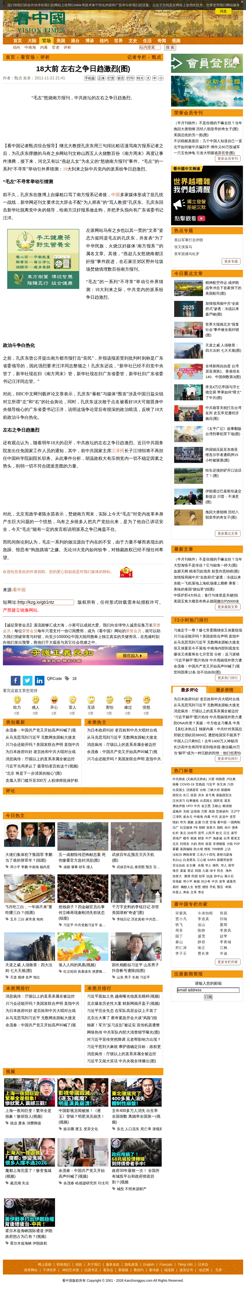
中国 (115, 194)
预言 (149, 867)
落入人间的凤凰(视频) (77, 965)
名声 (28, 977)
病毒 (175, 784)
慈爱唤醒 (99, 971)
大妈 (194, 844)
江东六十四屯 (206, 854)
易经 (176, 887)
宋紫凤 (181, 913)
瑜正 (201, 948)
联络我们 (63, 1264)
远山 (201, 925)
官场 (46, 40)
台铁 (203, 790)
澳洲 (187, 876)
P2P (237, 844)
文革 (194, 892)
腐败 (190, 822)
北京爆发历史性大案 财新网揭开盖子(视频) (123, 1003)
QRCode (54, 679)
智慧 (198, 887)
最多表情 (224, 690)
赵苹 (224, 936)
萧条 (21, 1123)
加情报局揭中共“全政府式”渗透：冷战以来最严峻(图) (222, 308)
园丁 (179, 936)
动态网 (204, 1270)
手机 (212, 887)
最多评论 (189, 690)
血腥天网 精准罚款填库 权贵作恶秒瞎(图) (206, 571)
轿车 (82, 867)
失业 (25, 1183)
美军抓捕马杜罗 (186, 254)
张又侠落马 (183, 247)
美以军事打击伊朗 (188, 240)
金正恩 (206, 806)
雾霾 (175, 849)
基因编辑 (186, 849)
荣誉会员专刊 (188, 113)
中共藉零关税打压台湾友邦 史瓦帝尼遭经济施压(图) (223, 413)
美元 (183, 833)
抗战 (209, 876)
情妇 (175, 822)
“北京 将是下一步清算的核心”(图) (34, 773)
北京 (175, 844)
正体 (101, 78)
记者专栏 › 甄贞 (144, 57)
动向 (16, 47)
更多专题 (231, 261)
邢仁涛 (181, 948)
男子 (127, 977)
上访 (227, 849)
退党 (227, 800)
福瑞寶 (169, 1270)
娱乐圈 (68, 1129)
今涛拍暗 (205, 913)
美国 (60, 40)
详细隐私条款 (48, 11)
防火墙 (198, 849)
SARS (211, 860)
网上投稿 (44, 1264)
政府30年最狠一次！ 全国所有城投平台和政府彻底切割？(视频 (136, 1176)
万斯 (204, 811)
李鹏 (24, 867)
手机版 (90, 78)
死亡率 (146, 1129)
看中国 (42, 22)
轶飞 (179, 925)
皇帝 (222, 881)
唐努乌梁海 (224, 854)
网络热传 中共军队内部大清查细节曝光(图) (123, 1032)
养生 (201, 892)
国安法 (177, 795)
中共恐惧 (152, 919)
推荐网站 (30, 1270)
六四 (230, 784)
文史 (133, 40)
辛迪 (224, 953)
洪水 (201, 795)
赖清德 (227, 806)
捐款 (78, 1264)
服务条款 (112, 1264)
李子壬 (181, 953)
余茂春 (68, 1183)
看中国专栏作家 (191, 904)
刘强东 (184, 844)
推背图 (140, 867)
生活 (147, 40)
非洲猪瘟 (219, 844)
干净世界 (49, 1270)
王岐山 (216, 806)
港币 (234, 833)
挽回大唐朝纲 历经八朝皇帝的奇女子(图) (206, 129)
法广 (175, 827)
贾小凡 (181, 919)
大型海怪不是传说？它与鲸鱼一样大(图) (205, 565)
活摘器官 (192, 790)
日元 (226, 833)
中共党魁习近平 (86, 925)
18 (65, 169)
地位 (36, 977)
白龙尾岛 (189, 860)
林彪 (197, 881)
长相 (135, 977)
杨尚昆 (45, 867)
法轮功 (177, 854)
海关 (175, 870)
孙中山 (218, 876)
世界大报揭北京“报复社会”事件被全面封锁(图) (222, 329)
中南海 (30, 47)
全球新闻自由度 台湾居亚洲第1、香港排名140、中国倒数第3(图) (223, 371)
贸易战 (200, 784)
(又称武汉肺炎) (196, 779)
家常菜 (30, 919)
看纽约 (139, 1270)
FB (196, 827)
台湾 (226, 838)
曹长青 (203, 953)
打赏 (111, 78)
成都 (66, 867)
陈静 (201, 930)
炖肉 (40, 919)
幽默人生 (187, 887)
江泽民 (117, 450)
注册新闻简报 (188, 974)
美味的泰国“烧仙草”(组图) (194, 589)
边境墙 (195, 811)
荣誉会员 (29, 631)
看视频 (123, 1270)
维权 (207, 849)
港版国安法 (224, 795)
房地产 (177, 838)
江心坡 (201, 860)
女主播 (191, 865)
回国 (198, 870)
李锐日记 (123, 919)
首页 (17, 40)
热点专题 (183, 230)
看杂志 (108, 1270)
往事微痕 (192, 800)
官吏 (56, 47)
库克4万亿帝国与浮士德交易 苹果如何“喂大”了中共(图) (223, 392)
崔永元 (187, 816)
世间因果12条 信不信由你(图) (197, 672)
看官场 (28, 57)
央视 (201, 865)
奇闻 (161, 40)
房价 (201, 844)
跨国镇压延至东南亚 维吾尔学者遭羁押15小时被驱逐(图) (221, 454)
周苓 (179, 930)
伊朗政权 (40, 1243)
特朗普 (220, 779)
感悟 (205, 887)
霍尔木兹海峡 (21, 1243)
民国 (194, 876)
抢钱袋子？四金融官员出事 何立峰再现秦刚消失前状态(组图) (82, 912)
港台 (75, 40)
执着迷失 (84, 971)
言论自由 (178, 865)
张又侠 (221, 784)
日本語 (203, 1264)
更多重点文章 (228, 533)
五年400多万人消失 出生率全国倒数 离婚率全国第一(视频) (136, 1116)
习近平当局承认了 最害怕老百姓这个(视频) (42, 766)
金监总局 (105, 925)
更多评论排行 (228, 758)
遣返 (183, 870)
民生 (220, 870)
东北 (120, 1129)
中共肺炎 (178, 779)
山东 (120, 977)
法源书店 (91, 1270)
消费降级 (34, 1123)
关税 (186, 811)
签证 (190, 870)
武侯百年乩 (125, 867)
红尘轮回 (70, 971)
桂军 (202, 876)
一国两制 (234, 822)
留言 (120, 78)
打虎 (205, 822)
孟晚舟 (177, 811)
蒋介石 (229, 876)
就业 (13, 1123)
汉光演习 (178, 800)
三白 (21, 919)
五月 (13, 919)
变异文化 (91, 1129)
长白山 (177, 860)
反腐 (198, 822)
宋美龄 (177, 881)
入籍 (205, 870)
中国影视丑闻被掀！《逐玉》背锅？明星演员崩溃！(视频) (82, 1116)
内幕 (44, 47)
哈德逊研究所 (86, 1183)
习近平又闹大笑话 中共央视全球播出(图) (121, 1061)
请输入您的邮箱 (208, 983)
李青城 (225, 942)
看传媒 (154, 1270)
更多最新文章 (228, 607)
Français (166, 1264)
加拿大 (211, 827)
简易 (224, 913)
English (148, 1264)
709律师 (217, 849)
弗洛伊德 (178, 806)
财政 (194, 838)
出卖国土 (178, 790)
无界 (218, 1270)
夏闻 (224, 925)
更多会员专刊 (228, 158)
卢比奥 (231, 779)
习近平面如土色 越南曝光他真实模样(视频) (123, 996)
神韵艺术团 (70, 1270)
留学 (231, 865)
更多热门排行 (228, 678)
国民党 (218, 800)
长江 (186, 795)
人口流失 (132, 1129)
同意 (223, 11)
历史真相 (138, 919)
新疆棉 (225, 790)
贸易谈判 (222, 811)
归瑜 (224, 919)
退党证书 (186, 1270)
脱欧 (220, 827)
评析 (67, 47)
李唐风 (225, 930)
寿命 (186, 892)
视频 (176, 40)
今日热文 (15, 815)
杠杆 (175, 833)
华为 (183, 822)
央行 (227, 827)
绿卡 (213, 870)
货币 (201, 833)
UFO (189, 806)
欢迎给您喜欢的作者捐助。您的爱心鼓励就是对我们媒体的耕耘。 (58, 572)
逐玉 (78, 1129)
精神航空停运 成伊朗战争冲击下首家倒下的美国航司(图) (223, 288)
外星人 (177, 892)
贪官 (233, 816)
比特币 (192, 833)
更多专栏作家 (228, 962)
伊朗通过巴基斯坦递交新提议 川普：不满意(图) (223, 496)
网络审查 (189, 854)
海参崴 (217, 838)
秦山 (179, 942)
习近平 (68, 925)
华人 (208, 865)
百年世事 (160, 867)
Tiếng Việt (185, 1264)
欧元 (219, 833)
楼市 (186, 838)
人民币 (210, 833)
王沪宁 (235, 811)
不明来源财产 (136, 1189)
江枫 (224, 948)
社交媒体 (186, 827)
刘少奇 (205, 881)
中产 (208, 838)
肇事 (74, 867)
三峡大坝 (213, 790)
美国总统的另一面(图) (191, 135)
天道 (13, 977)
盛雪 (201, 936)
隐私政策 (131, 1264)
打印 (130, 78)
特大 (140, 78)
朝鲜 (202, 827)
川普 (211, 779)
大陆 (32, 40)
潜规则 (157, 1129)
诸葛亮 (231, 881)
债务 (235, 827)
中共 (197, 806)
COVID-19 (187, 784)
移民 (216, 865)
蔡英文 (235, 838)
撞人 (89, 867)
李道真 (203, 919)
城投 (120, 1189)
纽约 (104, 40)
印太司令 (105, 1183)
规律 (21, 977)
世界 (118, 40)
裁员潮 (15, 1183)
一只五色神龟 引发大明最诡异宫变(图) (204, 153)
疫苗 (194, 795)
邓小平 (15, 867)
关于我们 (94, 1264)
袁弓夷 (210, 795)
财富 (201, 838)
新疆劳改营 (225, 860)
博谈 (89, 40)
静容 (201, 942)
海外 (229, 870)
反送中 (223, 816)
